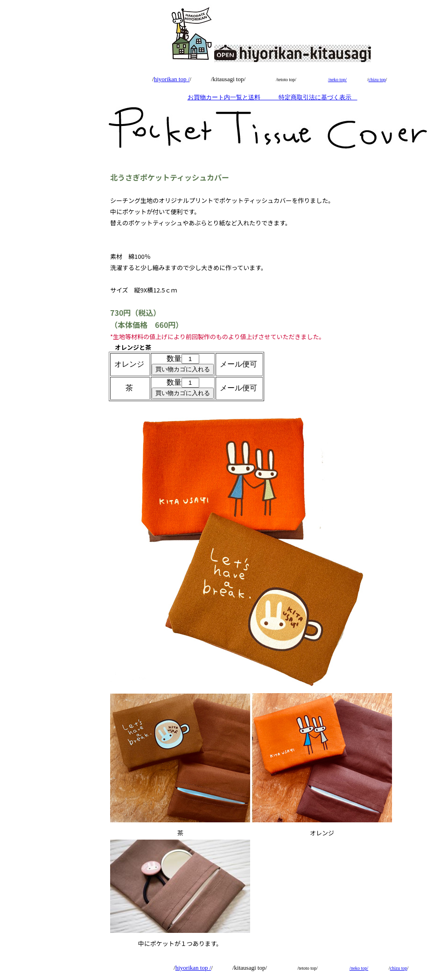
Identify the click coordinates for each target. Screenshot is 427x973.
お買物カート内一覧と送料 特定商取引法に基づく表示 (272, 97)
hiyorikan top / (172, 79)
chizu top (377, 79)
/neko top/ (337, 79)
